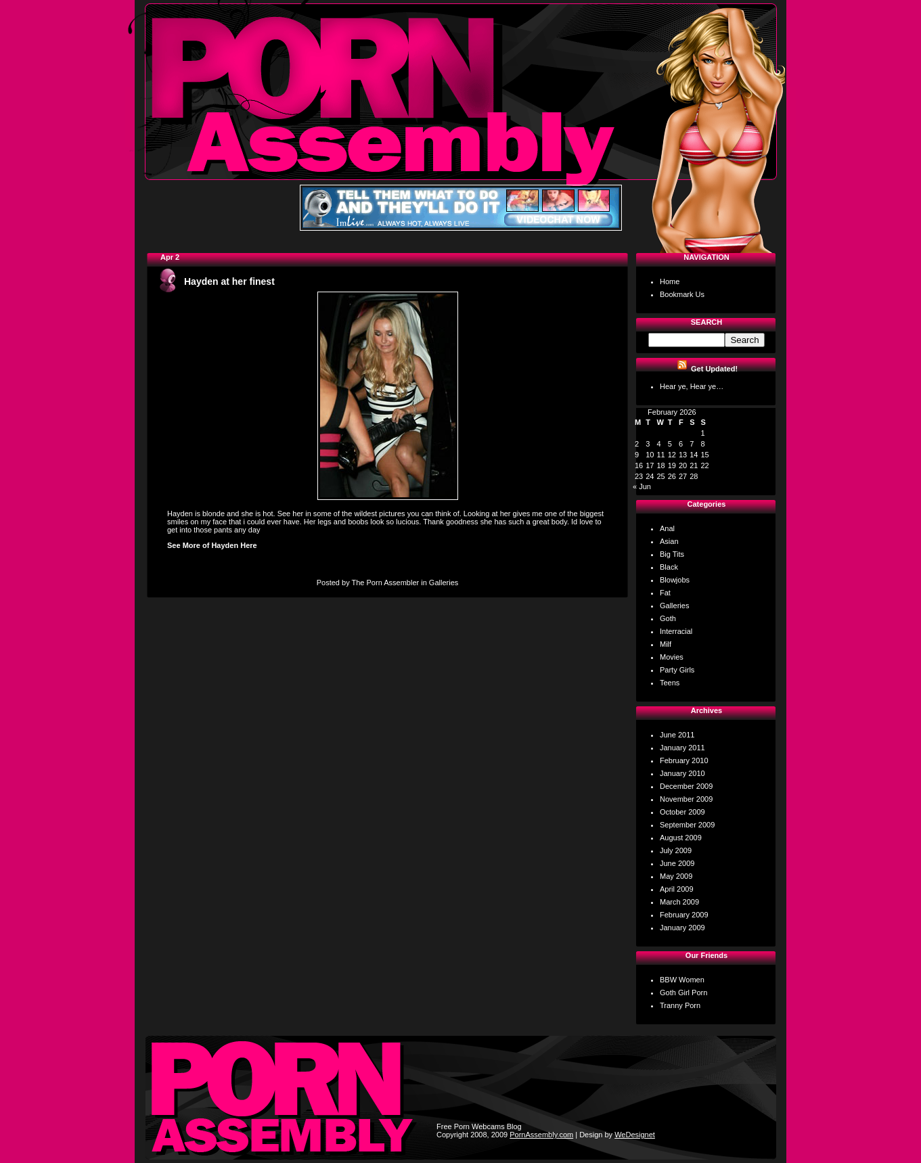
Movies (671, 657)
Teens (669, 683)
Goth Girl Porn (683, 992)
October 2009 (682, 812)
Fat (665, 593)
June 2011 (677, 735)
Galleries (443, 582)
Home (669, 281)
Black (669, 567)
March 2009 (679, 902)
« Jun (642, 486)
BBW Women (682, 980)
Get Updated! (714, 369)
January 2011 (682, 748)
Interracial (676, 631)
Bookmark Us (682, 294)
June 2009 (677, 863)
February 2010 (684, 760)
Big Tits (672, 554)
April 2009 (677, 889)
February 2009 (684, 915)
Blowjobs (675, 580)
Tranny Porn (680, 1005)
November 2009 (686, 799)
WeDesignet (634, 1135)
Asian (669, 541)
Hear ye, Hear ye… (691, 386)
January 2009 (682, 927)
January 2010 (682, 773)
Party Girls (677, 670)
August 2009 (681, 838)
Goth (668, 618)
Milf (665, 644)
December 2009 (686, 786)
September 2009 (687, 825)
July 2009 (676, 850)
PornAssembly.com (541, 1135)
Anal (667, 528)
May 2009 (676, 876)
